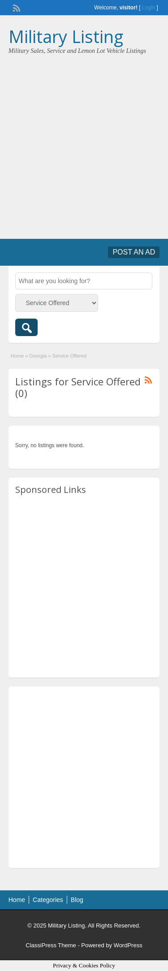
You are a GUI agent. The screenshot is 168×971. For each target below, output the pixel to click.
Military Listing (66, 36)
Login (148, 7)
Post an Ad (133, 252)
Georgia (38, 355)
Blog (77, 899)
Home (17, 355)
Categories (48, 899)
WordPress (128, 945)
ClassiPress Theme (51, 945)
